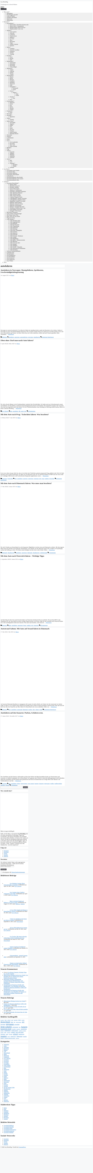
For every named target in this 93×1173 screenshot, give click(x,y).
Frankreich (10, 111)
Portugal (6, 1084)
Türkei (9, 118)
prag (43, 478)
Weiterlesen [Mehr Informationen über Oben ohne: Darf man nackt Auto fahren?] (18, 408)
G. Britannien (10, 137)
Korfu (11, 104)
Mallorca (12, 37)
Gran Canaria (13, 31)
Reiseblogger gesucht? (12, 14)
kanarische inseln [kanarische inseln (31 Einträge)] (6, 1029)
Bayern (11, 77)
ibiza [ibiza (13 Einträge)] (20, 1027)
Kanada (5, 1073)
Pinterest (6, 856)
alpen (10, 625)
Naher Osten (10, 121)
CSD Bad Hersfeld (14, 225)
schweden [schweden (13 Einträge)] (10, 1034)
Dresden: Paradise (14, 187)
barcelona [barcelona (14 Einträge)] (16, 1020)
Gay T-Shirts (10, 261)
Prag (8, 149)
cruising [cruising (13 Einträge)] (22, 1020)
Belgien (6, 1050)
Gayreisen (4, 478)
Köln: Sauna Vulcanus (15, 195)
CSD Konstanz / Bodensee (16, 236)
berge (24, 625)
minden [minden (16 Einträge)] (2, 1030)
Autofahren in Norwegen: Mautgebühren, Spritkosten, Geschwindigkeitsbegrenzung (22, 271)
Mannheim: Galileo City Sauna (17, 201)
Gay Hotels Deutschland (13, 174)
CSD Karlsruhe (13, 234)
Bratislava (12, 116)
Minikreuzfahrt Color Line (16, 29)
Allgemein (4, 337)
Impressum (9, 19)
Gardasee (12, 48)
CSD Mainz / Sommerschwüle (17, 240)
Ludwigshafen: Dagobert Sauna (17, 199)
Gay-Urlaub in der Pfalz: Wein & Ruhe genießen (16, 1009)
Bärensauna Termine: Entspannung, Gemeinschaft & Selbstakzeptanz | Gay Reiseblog (13, 981)
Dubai (11, 125)
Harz (11, 99)
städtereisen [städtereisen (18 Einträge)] (13, 1036)
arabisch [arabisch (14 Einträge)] (8, 1020)
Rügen (15, 92)
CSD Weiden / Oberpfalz (16, 247)
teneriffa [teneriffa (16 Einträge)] (25, 1036)
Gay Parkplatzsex (11, 255)
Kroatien (9, 55)
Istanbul (12, 119)
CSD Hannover (13, 233)
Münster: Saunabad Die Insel (17, 206)
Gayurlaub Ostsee (8, 1128)
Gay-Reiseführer (11, 256)
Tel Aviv (12, 129)
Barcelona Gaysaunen (12, 212)
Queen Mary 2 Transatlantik (17, 26)
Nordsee (12, 97)
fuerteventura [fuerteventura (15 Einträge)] (18, 1022)
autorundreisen (23, 337)
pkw (25, 411)
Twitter (5, 853)
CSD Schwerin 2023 (15, 243)
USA (8, 140)
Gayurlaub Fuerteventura (10, 1129)
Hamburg (12, 82)
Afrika (9, 150)
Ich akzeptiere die (13, 872)
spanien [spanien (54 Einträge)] (4, 1036)
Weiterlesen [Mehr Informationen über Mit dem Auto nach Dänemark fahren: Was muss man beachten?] (52, 550)
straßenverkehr (58, 783)
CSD (5, 1051)
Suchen (25, 787)
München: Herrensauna (15, 205)
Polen (8, 139)
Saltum (11, 72)
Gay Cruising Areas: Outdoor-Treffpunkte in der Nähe (14, 893)
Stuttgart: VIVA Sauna (15, 211)
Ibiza (11, 40)
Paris (11, 112)
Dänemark (10, 68)
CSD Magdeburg (14, 238)
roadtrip (47, 478)
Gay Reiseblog (4, 2)
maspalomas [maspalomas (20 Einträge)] (24, 1029)
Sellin (17, 95)
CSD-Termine (11, 219)
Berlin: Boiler (13, 184)
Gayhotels (6, 1059)
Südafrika (12, 156)
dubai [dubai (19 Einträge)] (12, 1022)
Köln (11, 85)
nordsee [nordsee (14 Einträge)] (2, 1032)
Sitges (11, 43)
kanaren (37, 783)
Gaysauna (6, 1062)
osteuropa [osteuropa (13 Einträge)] (8, 1032)
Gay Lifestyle (5, 411)
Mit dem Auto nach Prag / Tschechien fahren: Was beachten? (25, 414)
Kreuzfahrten (10, 23)
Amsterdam (13, 62)
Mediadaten (10, 13)
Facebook (6, 852)
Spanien (9, 30)
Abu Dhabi (12, 122)
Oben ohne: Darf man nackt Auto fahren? (17, 340)
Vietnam (12, 167)
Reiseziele (7, 21)
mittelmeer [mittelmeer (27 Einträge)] (7, 1030)
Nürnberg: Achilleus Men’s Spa (17, 208)
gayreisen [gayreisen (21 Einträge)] (3, 1024)
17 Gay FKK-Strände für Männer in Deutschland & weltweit (15, 910)
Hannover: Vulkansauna (16, 190)
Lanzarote (12, 34)
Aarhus (11, 69)
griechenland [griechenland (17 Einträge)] (15, 1027)
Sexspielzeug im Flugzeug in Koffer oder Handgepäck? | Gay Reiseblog (14, 985)
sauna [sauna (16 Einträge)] (7, 1034)
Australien (6, 1047)
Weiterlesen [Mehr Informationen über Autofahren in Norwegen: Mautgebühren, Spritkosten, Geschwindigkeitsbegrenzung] (11, 334)
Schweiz (9, 136)
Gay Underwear (11, 259)
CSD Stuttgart (13, 244)
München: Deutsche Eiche (16, 204)
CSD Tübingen (13, 245)
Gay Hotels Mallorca (12, 173)
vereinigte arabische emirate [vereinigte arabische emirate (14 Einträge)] (9, 1038)
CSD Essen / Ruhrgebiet (16, 230)
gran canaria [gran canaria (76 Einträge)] (6, 1026)
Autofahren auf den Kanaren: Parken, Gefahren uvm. (22, 713)
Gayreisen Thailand (8, 1132)
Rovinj (11, 58)
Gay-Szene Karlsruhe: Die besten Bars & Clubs (15, 1012)
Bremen (12, 79)
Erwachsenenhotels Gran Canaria (15, 178)
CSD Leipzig (13, 237)
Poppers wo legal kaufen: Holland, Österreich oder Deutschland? (15, 963)
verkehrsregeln (43, 552)
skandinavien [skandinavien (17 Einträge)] (21, 1034)
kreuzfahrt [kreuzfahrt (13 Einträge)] (14, 1029)
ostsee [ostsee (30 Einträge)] (13, 1032)
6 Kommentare (31, 411)
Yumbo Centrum (14, 44)
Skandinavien (11, 552)
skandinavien (37, 337)
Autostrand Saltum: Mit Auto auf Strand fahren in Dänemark (25, 629)
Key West (12, 143)
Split (11, 59)
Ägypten (12, 124)
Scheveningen (13, 67)
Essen (14, 89)
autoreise (25, 478)
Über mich (7, 12)
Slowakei (10, 115)
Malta (5, 1079)
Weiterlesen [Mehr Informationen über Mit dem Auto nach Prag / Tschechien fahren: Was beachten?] (46, 476)
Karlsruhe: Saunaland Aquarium (18, 191)
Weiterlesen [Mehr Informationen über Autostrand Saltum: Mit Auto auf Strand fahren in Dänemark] (54, 707)
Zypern (11, 109)
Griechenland (11, 101)
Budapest (9, 147)
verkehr (7, 785)
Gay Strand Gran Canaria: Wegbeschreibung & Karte (13, 977)
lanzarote (41, 783)
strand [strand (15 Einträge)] (8, 1036)
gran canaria (31, 783)
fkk (19, 411)
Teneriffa (12, 33)
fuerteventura (24, 783)
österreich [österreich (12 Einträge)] (17, 1038)
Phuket (14, 166)
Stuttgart (6, 1116)
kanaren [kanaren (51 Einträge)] (24, 1027)
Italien (9, 47)
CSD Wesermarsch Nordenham (17, 248)
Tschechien (10, 478)
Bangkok (15, 164)
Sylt (14, 98)
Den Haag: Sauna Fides (12, 215)
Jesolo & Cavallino (14, 50)
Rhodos (12, 108)
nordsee (30, 709)
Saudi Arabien (13, 132)
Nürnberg (6, 1114)
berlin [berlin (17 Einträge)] (19, 1020)
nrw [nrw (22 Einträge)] (5, 1032)
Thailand (12, 163)
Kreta (11, 106)
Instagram (6, 850)
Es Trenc (12, 38)
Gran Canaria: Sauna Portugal (14, 213)
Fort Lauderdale (14, 142)
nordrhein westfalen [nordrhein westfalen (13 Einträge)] (22, 1030)
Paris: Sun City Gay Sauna (13, 216)
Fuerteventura (13, 36)
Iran (11, 126)
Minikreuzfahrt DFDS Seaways (17, 27)
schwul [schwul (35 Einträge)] (15, 1034)
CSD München (13, 241)
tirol (32, 625)
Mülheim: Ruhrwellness (16, 202)
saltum (37, 709)
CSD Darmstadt (14, 227)
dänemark (29, 552)
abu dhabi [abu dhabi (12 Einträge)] (2, 1020)
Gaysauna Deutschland (13, 183)
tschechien (52, 478)
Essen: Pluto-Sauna (14, 188)
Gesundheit (6, 1064)
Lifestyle (6, 181)
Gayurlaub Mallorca (9, 1125)
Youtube (6, 855)
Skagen (11, 74)
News (5, 262)
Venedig (12, 54)
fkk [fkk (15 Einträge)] (14, 1022)
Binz (17, 94)
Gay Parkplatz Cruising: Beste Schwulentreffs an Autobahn (14, 884)
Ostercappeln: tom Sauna (16, 209)
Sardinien (12, 51)
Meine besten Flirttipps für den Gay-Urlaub (14, 1001)
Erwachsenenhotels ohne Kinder (15, 177)
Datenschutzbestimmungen (18, 872)
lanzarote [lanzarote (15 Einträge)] (18, 1029)
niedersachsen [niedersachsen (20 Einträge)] (14, 1030)
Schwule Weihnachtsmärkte (13, 251)
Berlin (11, 78)
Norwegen (9, 113)
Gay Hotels (7, 169)
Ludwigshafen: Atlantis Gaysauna (18, 198)
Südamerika (7, 1093)
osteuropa (36, 478)
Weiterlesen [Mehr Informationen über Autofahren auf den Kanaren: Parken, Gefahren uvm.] (18, 781)
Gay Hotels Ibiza (11, 171)
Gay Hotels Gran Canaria (13, 170)
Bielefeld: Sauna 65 (15, 186)
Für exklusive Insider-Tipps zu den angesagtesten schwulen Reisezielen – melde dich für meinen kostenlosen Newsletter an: (13, 864)
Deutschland (10, 75)
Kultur (5, 1076)
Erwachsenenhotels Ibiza (13, 180)
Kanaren (12, 45)
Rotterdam (12, 64)
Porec (11, 57)
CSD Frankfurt (13, 231)
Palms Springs (13, 146)
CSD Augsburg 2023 (15, 222)
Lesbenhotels (10, 176)
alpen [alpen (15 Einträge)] (6, 1020)
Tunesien (12, 157)
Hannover (12, 83)
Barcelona (12, 41)
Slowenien (9, 135)
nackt (22, 411)
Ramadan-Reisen (14, 133)
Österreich (4, 625)
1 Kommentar (52, 552)
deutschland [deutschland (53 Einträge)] (5, 1022)
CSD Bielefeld (13, 223)
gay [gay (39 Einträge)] (23, 1022)
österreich (36, 625)
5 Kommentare (44, 625)
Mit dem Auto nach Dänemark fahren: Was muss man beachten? (26, 483)
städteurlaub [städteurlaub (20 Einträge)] (19, 1036)
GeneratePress (22, 1147)
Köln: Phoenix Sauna (15, 194)
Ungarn (5, 1097)
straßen (52, 783)
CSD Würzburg (13, 249)
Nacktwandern (10, 254)
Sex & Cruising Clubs (9, 1087)
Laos (11, 161)
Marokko (12, 154)
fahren (18, 783)
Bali (11, 160)
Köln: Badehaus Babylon (16, 193)
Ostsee (12, 91)
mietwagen (47, 783)
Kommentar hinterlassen (48, 337)
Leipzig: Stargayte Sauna (16, 197)
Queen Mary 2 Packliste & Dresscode (19, 24)
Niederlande (10, 61)
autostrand (19, 709)
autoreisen (17, 337)
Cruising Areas (10, 252)
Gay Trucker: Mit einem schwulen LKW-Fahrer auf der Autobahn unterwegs (15, 937)
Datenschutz (10, 20)
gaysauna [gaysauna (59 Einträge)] (10, 1024)
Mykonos (12, 102)
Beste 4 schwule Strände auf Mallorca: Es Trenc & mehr (14, 901)
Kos (11, 105)
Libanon (12, 131)
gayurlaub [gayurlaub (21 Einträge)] (16, 1024)
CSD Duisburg (13, 229)
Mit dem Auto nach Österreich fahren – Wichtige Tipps (22, 556)
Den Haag (12, 65)
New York (12, 145)
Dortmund (15, 88)
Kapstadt (12, 152)
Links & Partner (11, 16)
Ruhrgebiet (13, 86)
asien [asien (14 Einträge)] (12, 1020)
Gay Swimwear (10, 258)
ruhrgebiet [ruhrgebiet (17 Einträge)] (3, 1034)
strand (40, 709)
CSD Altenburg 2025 (15, 220)
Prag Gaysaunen (11, 217)
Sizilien (12, 52)
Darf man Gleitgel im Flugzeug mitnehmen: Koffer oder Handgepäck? (15, 988)
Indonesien (6, 1069)
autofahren (11, 337)
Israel (11, 128)
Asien (9, 159)
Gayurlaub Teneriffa (9, 1127)
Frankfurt (12, 81)
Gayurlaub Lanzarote (9, 1131)
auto (11, 411)
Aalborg (12, 71)
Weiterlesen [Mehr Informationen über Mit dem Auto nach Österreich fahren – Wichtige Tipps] (49, 622)
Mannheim (6, 1113)
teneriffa (3, 785)
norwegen (30, 337)
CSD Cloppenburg (14, 226)
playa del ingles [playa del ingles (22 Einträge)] (20, 1032)
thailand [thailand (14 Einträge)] (2, 1038)
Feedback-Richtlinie (12, 17)
